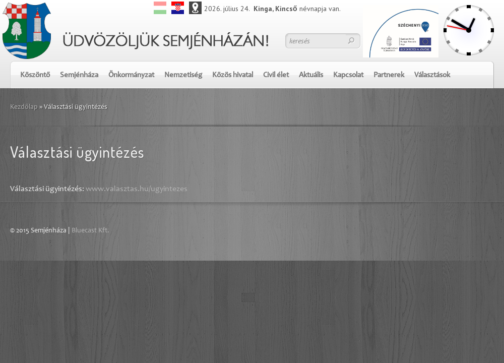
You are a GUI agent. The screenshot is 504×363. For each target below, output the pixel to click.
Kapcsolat (348, 75)
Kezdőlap (24, 107)
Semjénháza (79, 75)
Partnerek (388, 75)
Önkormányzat (131, 75)
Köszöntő (35, 75)
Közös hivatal (232, 75)
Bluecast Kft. (90, 230)
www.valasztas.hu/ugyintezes (136, 189)
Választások (432, 75)
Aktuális (311, 75)
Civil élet (276, 75)
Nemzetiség (183, 75)
